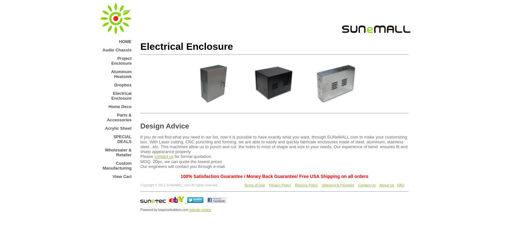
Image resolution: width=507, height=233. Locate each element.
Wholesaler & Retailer (118, 152)
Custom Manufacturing (117, 166)
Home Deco (120, 106)
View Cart (122, 176)
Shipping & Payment (338, 185)
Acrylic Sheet (118, 128)
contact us (163, 156)
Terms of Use (254, 185)
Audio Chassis (117, 50)
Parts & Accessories (119, 117)
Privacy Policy (280, 185)
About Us (387, 185)
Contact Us (367, 185)
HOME (125, 41)
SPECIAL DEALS (122, 139)
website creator (200, 210)
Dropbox (123, 85)
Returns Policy (306, 185)
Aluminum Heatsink (121, 74)
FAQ (400, 185)
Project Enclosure (121, 61)
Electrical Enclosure (121, 96)
